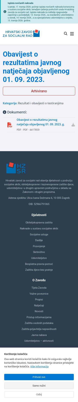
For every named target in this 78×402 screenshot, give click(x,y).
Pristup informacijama (39, 317)
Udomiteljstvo (39, 258)
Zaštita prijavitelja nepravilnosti (39, 329)
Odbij (39, 394)
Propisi (39, 299)
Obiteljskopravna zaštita (39, 222)
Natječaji (39, 305)
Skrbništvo (39, 252)
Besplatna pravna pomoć (39, 264)
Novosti (39, 311)
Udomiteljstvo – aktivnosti (39, 340)
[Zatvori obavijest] (73, 12)
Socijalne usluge (39, 234)
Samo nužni (39, 385)
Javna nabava (39, 335)
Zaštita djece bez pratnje (39, 269)
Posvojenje (39, 246)
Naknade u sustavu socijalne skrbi (39, 228)
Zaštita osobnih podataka (39, 323)
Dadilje (39, 240)
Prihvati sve (39, 377)
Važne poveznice (39, 293)
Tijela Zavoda (39, 287)
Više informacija (39, 366)
